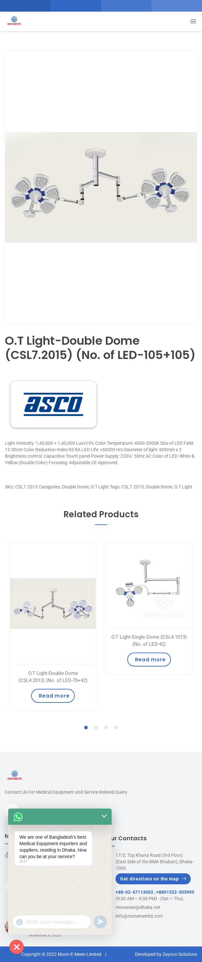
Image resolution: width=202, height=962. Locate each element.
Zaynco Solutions (180, 954)
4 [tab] (116, 727)
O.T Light (100, 486)
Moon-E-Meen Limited (79, 954)
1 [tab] (86, 727)
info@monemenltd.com (139, 916)
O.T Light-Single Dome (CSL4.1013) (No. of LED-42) (149, 640)
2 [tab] (96, 727)
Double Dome (75, 486)
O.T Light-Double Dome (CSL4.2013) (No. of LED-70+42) (52, 676)
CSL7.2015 (132, 486)
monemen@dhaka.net (138, 907)
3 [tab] (106, 727)
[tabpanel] (53, 626)
